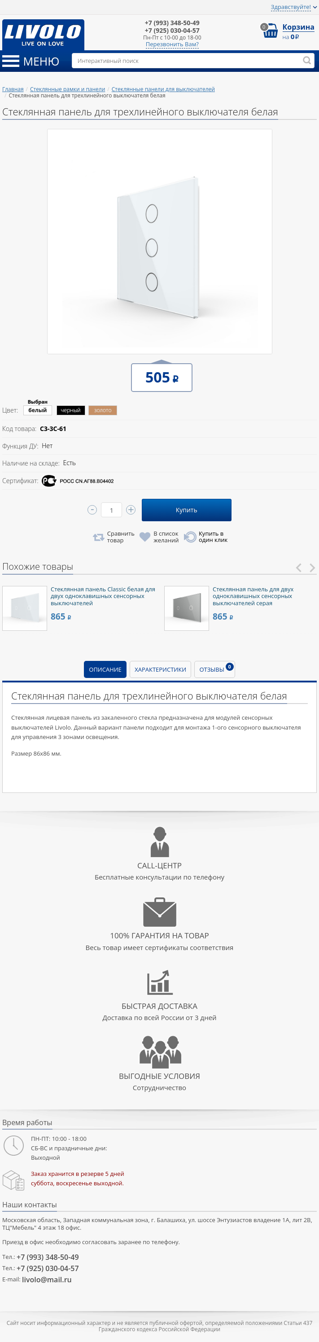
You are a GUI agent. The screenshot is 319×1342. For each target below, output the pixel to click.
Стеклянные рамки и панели (67, 89)
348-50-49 (172, 23)
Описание (105, 669)
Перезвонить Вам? (172, 44)
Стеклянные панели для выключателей (163, 89)
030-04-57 (172, 31)
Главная (13, 89)
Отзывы (216, 668)
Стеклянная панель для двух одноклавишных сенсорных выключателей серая (253, 596)
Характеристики (160, 669)
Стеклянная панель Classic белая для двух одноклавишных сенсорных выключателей (103, 596)
